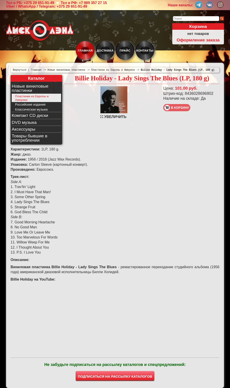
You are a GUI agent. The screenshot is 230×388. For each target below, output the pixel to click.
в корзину (176, 107)
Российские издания (30, 104)
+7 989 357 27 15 (93, 3)
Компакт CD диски (30, 115)
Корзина (198, 26)
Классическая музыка (31, 109)
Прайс (125, 50)
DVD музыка (24, 122)
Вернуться (19, 70)
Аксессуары (23, 129)
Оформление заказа (198, 40)
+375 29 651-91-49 (39, 3)
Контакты (144, 50)
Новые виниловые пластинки (30, 88)
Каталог (36, 78)
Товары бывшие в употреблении (29, 138)
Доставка (105, 50)
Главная (85, 50)
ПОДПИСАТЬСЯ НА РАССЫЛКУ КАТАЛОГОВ (115, 376)
